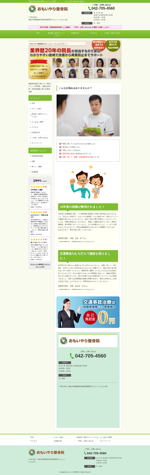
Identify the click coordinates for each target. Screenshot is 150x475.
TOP (37, 33)
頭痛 (33, 161)
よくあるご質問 (37, 122)
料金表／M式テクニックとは (56, 34)
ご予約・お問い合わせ (112, 33)
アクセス (93, 33)
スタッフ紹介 (37, 109)
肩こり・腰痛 (37, 166)
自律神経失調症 (37, 156)
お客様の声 (75, 33)
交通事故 (35, 172)
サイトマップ (37, 143)
